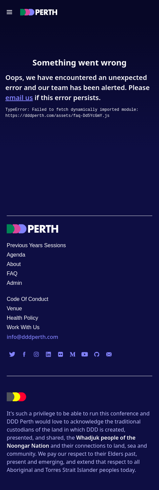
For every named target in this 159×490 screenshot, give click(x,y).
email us (19, 97)
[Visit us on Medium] (72, 354)
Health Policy (22, 318)
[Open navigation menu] (9, 12)
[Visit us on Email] (109, 354)
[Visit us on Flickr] (60, 354)
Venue (14, 308)
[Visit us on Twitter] (12, 354)
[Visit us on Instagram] (36, 354)
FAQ (12, 273)
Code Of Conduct (27, 299)
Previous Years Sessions (36, 245)
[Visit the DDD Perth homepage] (38, 12)
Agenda (16, 255)
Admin (14, 283)
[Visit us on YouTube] (84, 354)
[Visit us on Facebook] (24, 354)
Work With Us (23, 327)
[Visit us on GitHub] (96, 354)
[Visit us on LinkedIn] (48, 354)
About (14, 264)
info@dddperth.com (32, 337)
